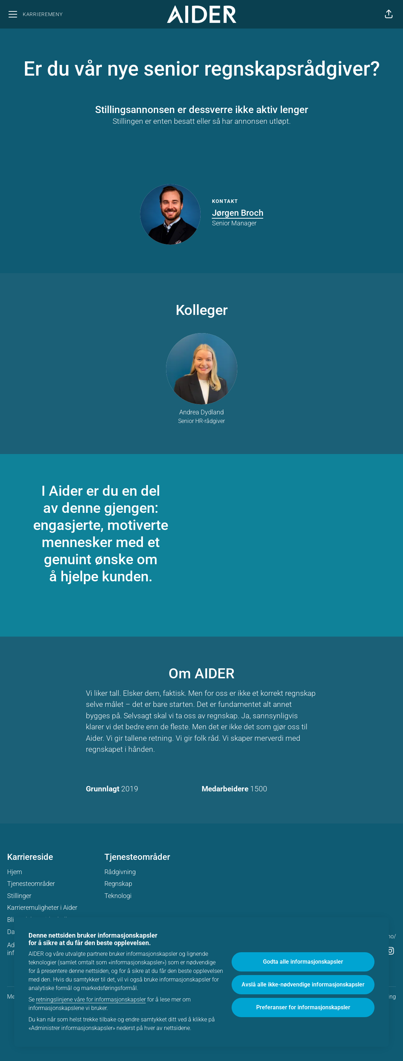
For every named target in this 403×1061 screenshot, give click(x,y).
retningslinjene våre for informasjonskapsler (91, 999)
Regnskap (118, 883)
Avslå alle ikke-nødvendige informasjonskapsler (303, 984)
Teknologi (117, 895)
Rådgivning (120, 872)
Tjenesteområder (31, 883)
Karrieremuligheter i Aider (42, 907)
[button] (389, 14)
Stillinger (19, 895)
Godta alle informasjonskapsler (303, 961)
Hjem (14, 872)
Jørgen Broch (237, 213)
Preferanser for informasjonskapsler (303, 1007)
